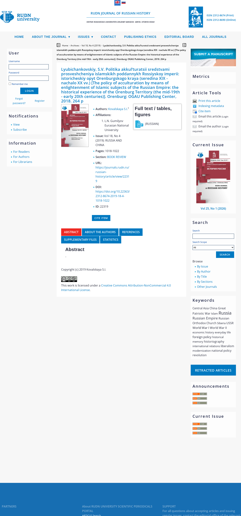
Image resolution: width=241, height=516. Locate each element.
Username (14, 61)
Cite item (204, 111)
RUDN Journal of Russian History (120, 17)
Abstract (71, 232)
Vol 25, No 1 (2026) (213, 208)
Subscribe (20, 130)
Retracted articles (213, 370)
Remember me (20, 84)
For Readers (21, 152)
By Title (202, 277)
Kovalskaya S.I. (118, 109)
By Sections (205, 282)
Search (196, 230)
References (131, 232)
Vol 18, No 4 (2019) (91, 45)
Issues (84, 36)
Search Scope (213, 245)
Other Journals (207, 287)
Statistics (110, 240)
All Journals (214, 36)
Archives (75, 45)
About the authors (100, 232)
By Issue (202, 266)
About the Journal (49, 36)
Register (40, 100)
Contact (108, 36)
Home (19, 36)
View (16, 125)
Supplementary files (80, 240)
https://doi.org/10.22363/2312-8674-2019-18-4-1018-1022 (113, 196)
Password (14, 72)
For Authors (21, 157)
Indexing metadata (211, 106)
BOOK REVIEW (116, 157)
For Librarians (22, 162)
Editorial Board (179, 36)
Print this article (209, 101)
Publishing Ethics (140, 36)
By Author (204, 271)
